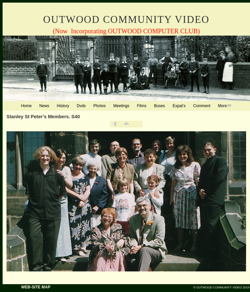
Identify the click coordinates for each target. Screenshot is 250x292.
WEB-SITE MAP (35, 287)
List (126, 124)
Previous (115, 124)
